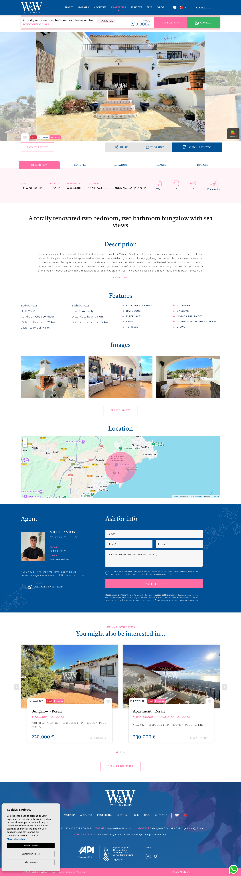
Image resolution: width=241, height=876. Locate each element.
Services (136, 7)
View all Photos (197, 147)
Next (205, 86)
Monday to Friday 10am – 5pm (112, 834)
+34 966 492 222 (58, 551)
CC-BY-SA (215, 496)
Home (69, 7)
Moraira (83, 7)
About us (100, 7)
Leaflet (175, 496)
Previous (36, 86)
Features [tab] (80, 165)
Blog (160, 7)
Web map (81, 872)
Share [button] (121, 147)
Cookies (70, 872)
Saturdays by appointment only (149, 834)
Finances (202, 165)
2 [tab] (120, 752)
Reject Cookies (31, 862)
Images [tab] (161, 165)
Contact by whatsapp (45, 587)
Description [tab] (39, 165)
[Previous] (16, 687)
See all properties (120, 766)
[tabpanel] (69, 696)
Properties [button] (118, 7)
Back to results (37, 147)
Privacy (60, 872)
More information (16, 838)
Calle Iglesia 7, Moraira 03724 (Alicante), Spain (176, 828)
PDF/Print (155, 147)
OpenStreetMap (195, 496)
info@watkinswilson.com (62, 559)
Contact (203, 23)
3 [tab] (124, 752)
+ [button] (25, 440)
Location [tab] (120, 165)
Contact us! (204, 8)
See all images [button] (120, 410)
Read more (120, 278)
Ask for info (170, 23)
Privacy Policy (187, 571)
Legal (52, 872)
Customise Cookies (31, 853)
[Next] (224, 687)
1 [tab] (117, 752)
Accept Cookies (31, 845)
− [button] (25, 445)
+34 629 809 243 (81, 828)
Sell (150, 7)
